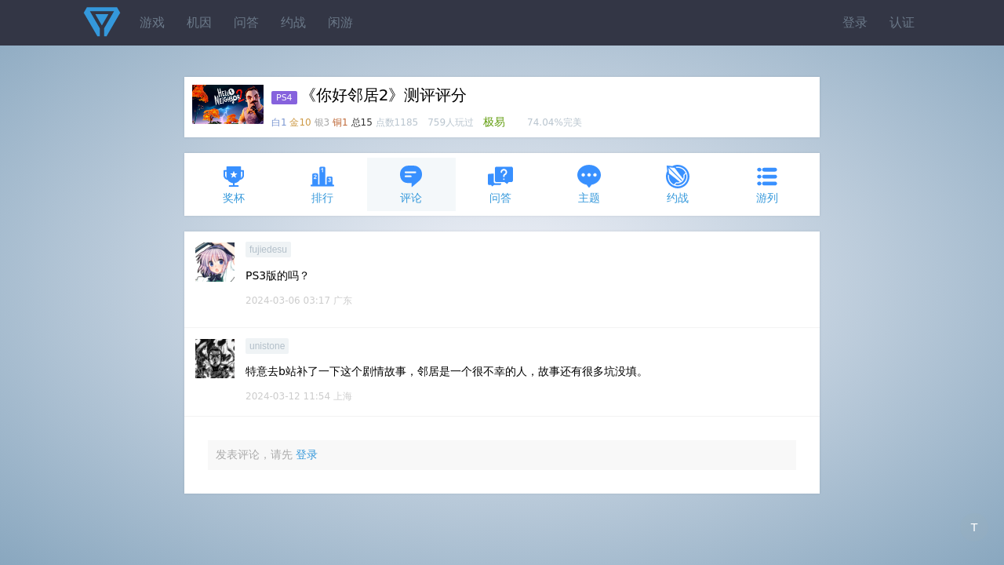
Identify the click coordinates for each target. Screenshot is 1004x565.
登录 (855, 22)
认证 (902, 22)
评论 (411, 184)
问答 (246, 22)
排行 (322, 184)
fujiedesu (268, 249)
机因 (199, 22)
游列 (767, 184)
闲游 (340, 22)
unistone (267, 346)
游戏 (152, 22)
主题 (589, 184)
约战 (293, 22)
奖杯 (233, 184)
